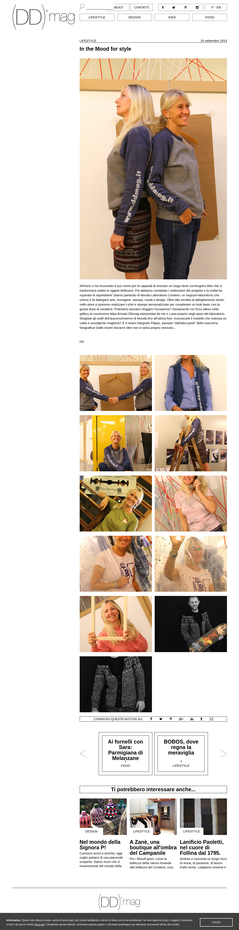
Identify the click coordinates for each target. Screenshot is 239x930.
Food (209, 17)
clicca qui (39, 927)
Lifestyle (97, 17)
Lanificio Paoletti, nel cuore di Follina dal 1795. (202, 847)
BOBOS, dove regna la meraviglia (181, 747)
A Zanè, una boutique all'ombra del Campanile (153, 847)
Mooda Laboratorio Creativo (160, 295)
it (212, 7)
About (117, 7)
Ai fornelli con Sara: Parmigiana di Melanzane (125, 750)
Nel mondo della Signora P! (100, 844)
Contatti (141, 7)
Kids (172, 17)
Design (134, 17)
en (219, 7)
